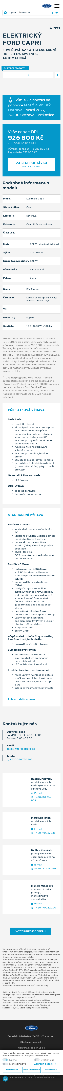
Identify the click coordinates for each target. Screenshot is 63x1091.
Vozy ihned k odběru (30, 931)
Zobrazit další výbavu (21, 699)
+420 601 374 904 (41, 799)
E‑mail (36, 793)
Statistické (47, 1060)
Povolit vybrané (31, 1069)
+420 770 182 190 (43, 907)
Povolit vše (51, 1069)
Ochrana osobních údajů (31, 1047)
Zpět (54, 28)
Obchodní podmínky (31, 1042)
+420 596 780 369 (19, 759)
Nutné (13, 1060)
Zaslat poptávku (31, 164)
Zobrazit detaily (45, 1063)
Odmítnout (12, 1069)
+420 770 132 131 (43, 833)
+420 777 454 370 (43, 868)
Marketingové (17, 1063)
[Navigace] (57, 6)
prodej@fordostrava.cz (21, 748)
